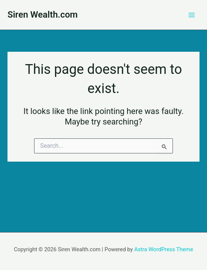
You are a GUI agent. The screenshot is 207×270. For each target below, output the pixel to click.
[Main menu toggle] (192, 15)
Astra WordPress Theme (163, 249)
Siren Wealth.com (43, 14)
